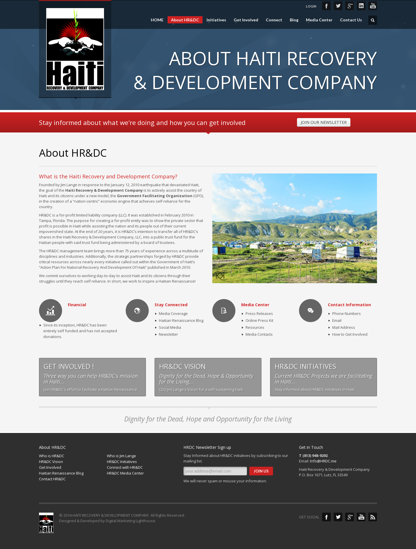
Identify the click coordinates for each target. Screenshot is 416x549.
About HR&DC (183, 20)
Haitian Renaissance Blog (61, 473)
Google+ (349, 5)
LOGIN (311, 6)
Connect (274, 20)
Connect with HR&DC (125, 467)
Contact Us (351, 20)
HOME (157, 20)
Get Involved (244, 20)
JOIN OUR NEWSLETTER (324, 122)
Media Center (317, 20)
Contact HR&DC (52, 478)
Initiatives (214, 20)
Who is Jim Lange (121, 455)
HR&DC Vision (51, 461)
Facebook (326, 5)
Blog (294, 20)
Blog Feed (372, 517)
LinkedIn (361, 5)
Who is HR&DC (51, 455)
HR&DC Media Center (125, 473)
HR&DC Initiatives (122, 461)
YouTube (372, 5)
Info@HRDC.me (323, 461)
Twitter (338, 5)
